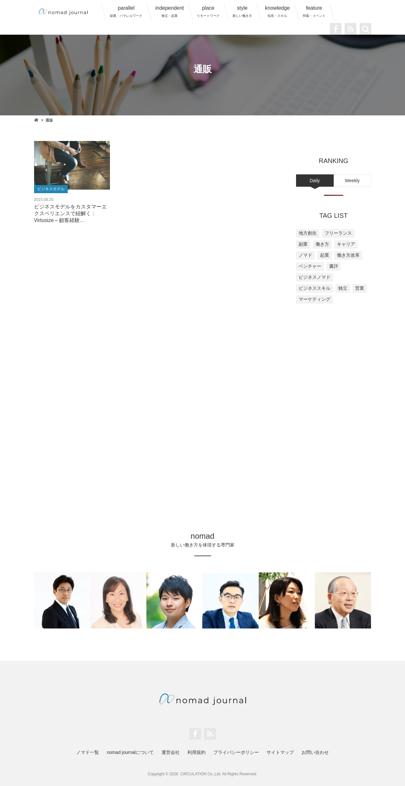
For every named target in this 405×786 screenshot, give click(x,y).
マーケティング (314, 299)
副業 (303, 244)
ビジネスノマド (314, 277)
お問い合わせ (315, 752)
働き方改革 (348, 255)
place (208, 11)
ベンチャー (310, 266)
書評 (333, 266)
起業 (324, 255)
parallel (126, 11)
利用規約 (196, 752)
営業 (359, 288)
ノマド (305, 255)
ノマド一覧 (87, 752)
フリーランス (338, 233)
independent (169, 11)
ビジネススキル (314, 288)
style (242, 11)
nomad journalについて (130, 752)
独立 (342, 288)
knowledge (277, 11)
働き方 (322, 244)
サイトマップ (280, 752)
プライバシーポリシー (236, 752)
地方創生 (308, 233)
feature (314, 11)
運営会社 (170, 752)
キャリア (346, 244)
